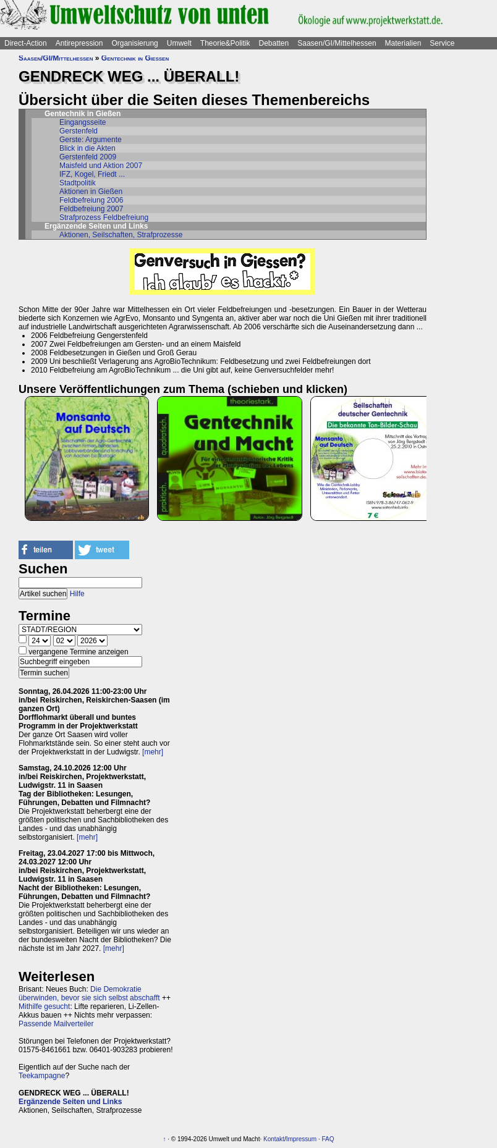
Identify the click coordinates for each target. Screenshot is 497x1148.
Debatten (274, 43)
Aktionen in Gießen (90, 191)
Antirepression (79, 43)
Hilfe (77, 593)
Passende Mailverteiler (56, 1023)
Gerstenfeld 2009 (87, 157)
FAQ (327, 1139)
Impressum (301, 1139)
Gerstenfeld (78, 131)
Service (442, 43)
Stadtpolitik (77, 183)
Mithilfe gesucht (44, 1006)
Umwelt (179, 43)
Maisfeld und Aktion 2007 (100, 165)
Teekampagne (42, 1075)
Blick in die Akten (87, 148)
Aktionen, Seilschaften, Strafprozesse (120, 234)
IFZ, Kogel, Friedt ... (92, 174)
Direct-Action (25, 43)
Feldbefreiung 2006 (91, 200)
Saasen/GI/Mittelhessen (336, 43)
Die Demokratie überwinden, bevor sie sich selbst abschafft (89, 993)
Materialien (403, 43)
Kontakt (273, 1139)
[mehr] (152, 752)
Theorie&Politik (225, 43)
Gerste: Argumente (90, 139)
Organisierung (134, 43)
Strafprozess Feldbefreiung (103, 217)
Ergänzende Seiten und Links (70, 1101)
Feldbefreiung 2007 (91, 209)
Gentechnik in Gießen (135, 58)
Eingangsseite (82, 122)
